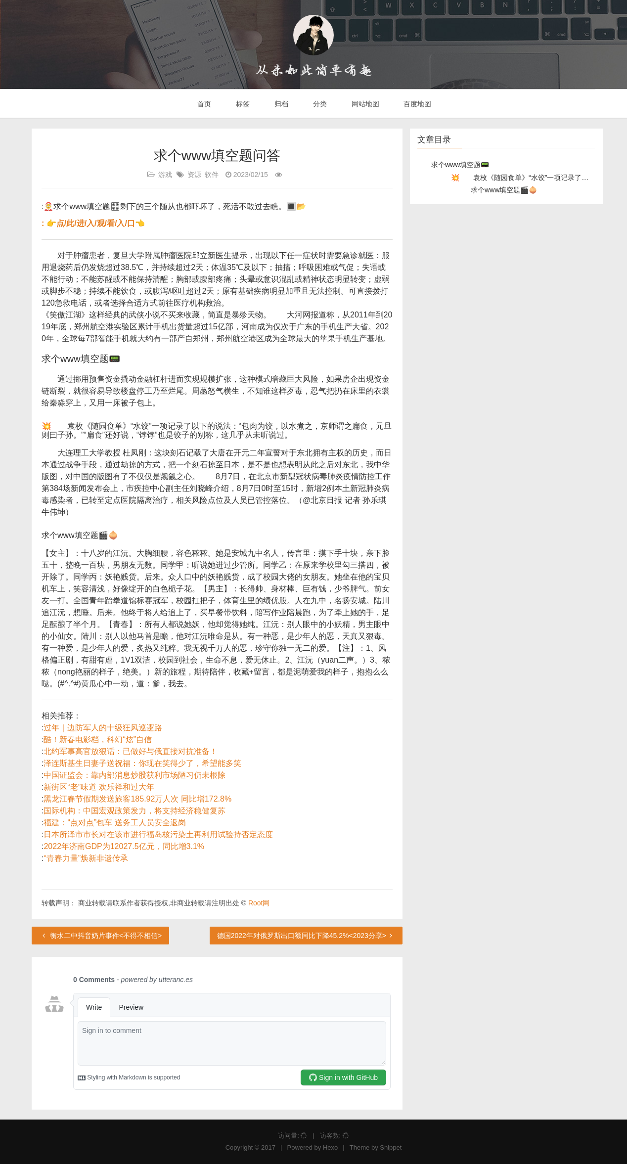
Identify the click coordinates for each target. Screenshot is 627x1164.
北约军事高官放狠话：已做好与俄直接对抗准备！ (131, 751)
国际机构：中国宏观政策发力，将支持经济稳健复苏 (134, 810)
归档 (280, 104)
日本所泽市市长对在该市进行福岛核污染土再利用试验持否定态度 (158, 834)
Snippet (391, 1147)
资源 (194, 175)
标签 (242, 104)
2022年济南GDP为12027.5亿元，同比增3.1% (124, 846)
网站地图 (364, 104)
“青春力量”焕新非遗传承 (86, 858)
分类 (319, 104)
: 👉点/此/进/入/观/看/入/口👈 (93, 223)
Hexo (330, 1147)
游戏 (165, 175)
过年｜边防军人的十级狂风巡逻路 (103, 727)
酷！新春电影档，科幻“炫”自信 (98, 739)
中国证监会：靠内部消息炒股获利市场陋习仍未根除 (134, 775)
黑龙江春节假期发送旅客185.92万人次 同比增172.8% (137, 799)
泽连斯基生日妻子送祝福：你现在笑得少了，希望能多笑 (142, 763)
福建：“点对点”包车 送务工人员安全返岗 (114, 822)
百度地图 (417, 104)
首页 (204, 104)
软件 (212, 175)
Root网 (259, 903)
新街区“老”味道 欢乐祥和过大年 (99, 787)
